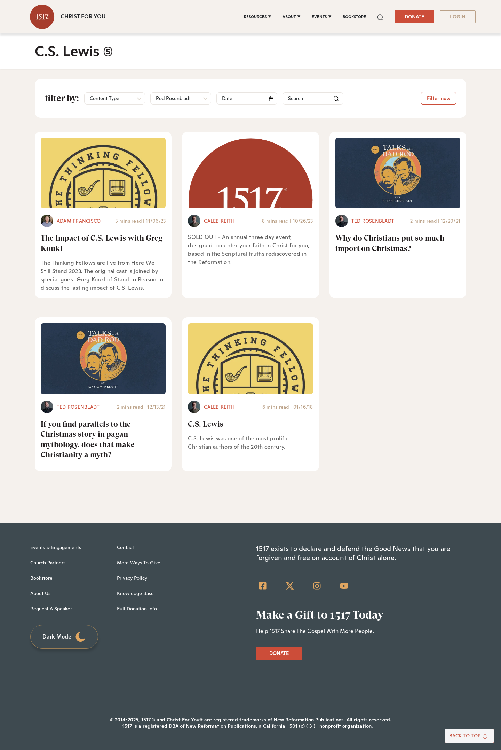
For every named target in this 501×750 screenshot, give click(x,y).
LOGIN (458, 17)
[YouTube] (344, 586)
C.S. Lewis (205, 424)
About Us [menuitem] (40, 593)
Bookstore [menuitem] (41, 578)
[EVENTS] (321, 17)
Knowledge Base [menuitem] (135, 593)
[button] (380, 17)
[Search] (246, 98)
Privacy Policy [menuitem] (132, 578)
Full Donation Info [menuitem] (137, 608)
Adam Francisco (79, 221)
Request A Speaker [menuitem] (51, 608)
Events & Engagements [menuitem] (55, 547)
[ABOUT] (291, 17)
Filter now (438, 98)
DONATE (414, 17)
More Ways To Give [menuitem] (138, 562)
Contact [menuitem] (125, 547)
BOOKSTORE (354, 16)
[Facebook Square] (262, 586)
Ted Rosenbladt (372, 221)
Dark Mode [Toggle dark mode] (64, 637)
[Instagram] (317, 586)
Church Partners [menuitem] (47, 562)
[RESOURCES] (257, 17)
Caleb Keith (219, 221)
